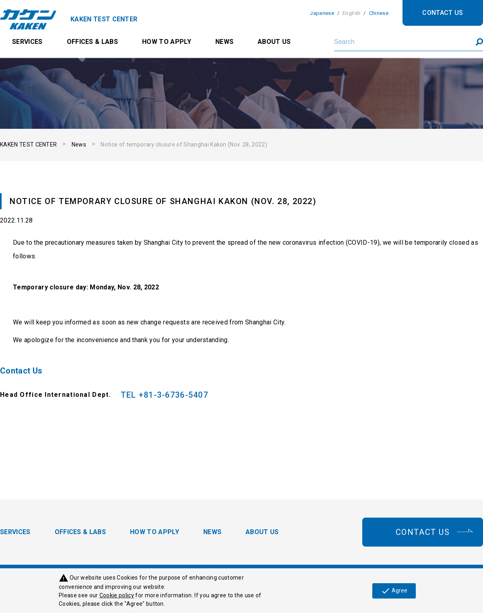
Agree (394, 591)
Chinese (378, 13)
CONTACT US (442, 13)
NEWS (224, 41)
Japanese (322, 13)
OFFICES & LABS (92, 41)
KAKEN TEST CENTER (28, 144)
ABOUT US (274, 41)
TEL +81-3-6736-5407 (164, 395)
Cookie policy (116, 595)
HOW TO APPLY (166, 41)
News (79, 144)
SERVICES (27, 41)
